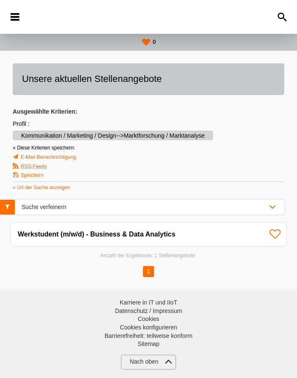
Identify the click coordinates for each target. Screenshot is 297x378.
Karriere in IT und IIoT (148, 302)
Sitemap (148, 343)
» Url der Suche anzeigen (41, 187)
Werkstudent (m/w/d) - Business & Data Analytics (97, 234)
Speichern (32, 175)
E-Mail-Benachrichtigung (48, 157)
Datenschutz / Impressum (148, 310)
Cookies (149, 318)
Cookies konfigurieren (148, 327)
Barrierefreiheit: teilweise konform (148, 335)
